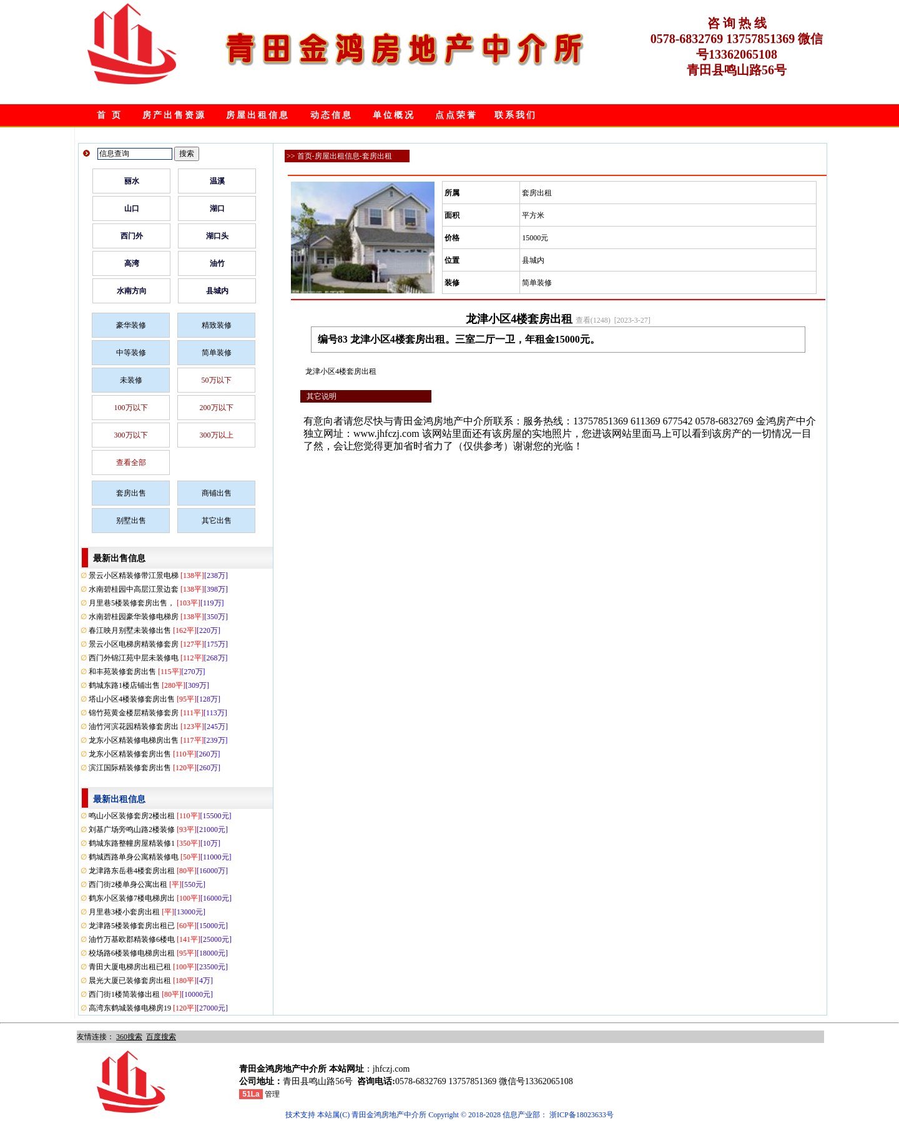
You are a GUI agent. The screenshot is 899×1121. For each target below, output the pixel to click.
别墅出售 (131, 520)
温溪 (217, 181)
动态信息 (331, 115)
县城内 (217, 290)
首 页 (109, 115)
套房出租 (377, 156)
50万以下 (217, 380)
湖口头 (217, 236)
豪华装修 (131, 325)
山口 (131, 208)
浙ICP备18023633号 (581, 1114)
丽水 (131, 181)
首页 (304, 156)
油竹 (217, 263)
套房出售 (131, 493)
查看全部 (131, 462)
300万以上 (216, 435)
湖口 (217, 208)
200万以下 (216, 407)
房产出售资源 (174, 115)
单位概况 (394, 115)
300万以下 (131, 435)
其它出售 (217, 520)
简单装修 (217, 352)
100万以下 (131, 407)
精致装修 (217, 325)
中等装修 (131, 352)
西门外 (131, 236)
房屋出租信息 (258, 115)
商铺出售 (217, 493)
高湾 (131, 263)
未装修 (131, 380)
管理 (272, 1094)
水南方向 (132, 290)
